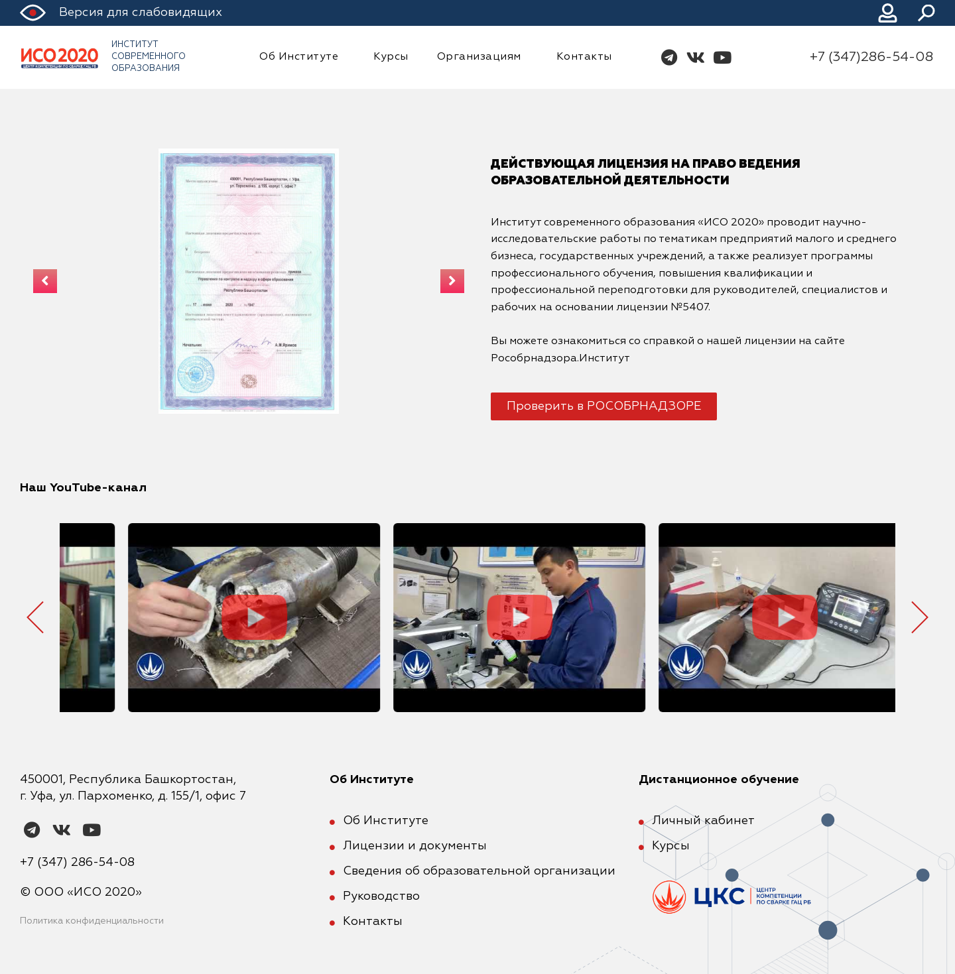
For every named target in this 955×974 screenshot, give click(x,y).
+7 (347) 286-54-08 (77, 863)
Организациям (482, 57)
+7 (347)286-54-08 (871, 57)
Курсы (391, 57)
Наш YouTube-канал (83, 488)
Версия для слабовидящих (140, 13)
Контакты (584, 57)
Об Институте (302, 57)
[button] (604, 406)
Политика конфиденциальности (92, 921)
